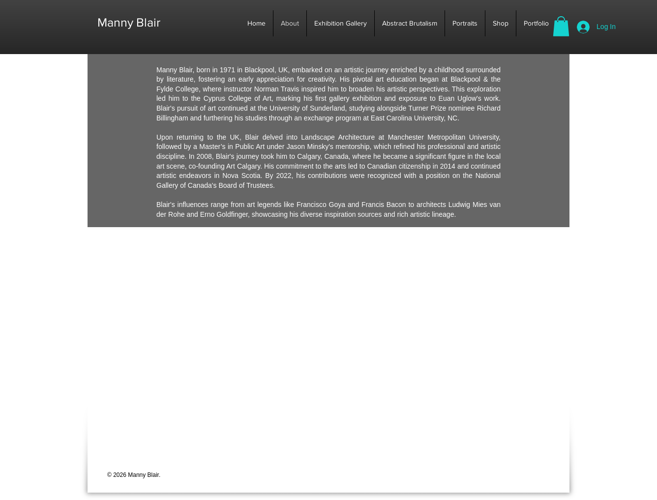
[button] (561, 26)
